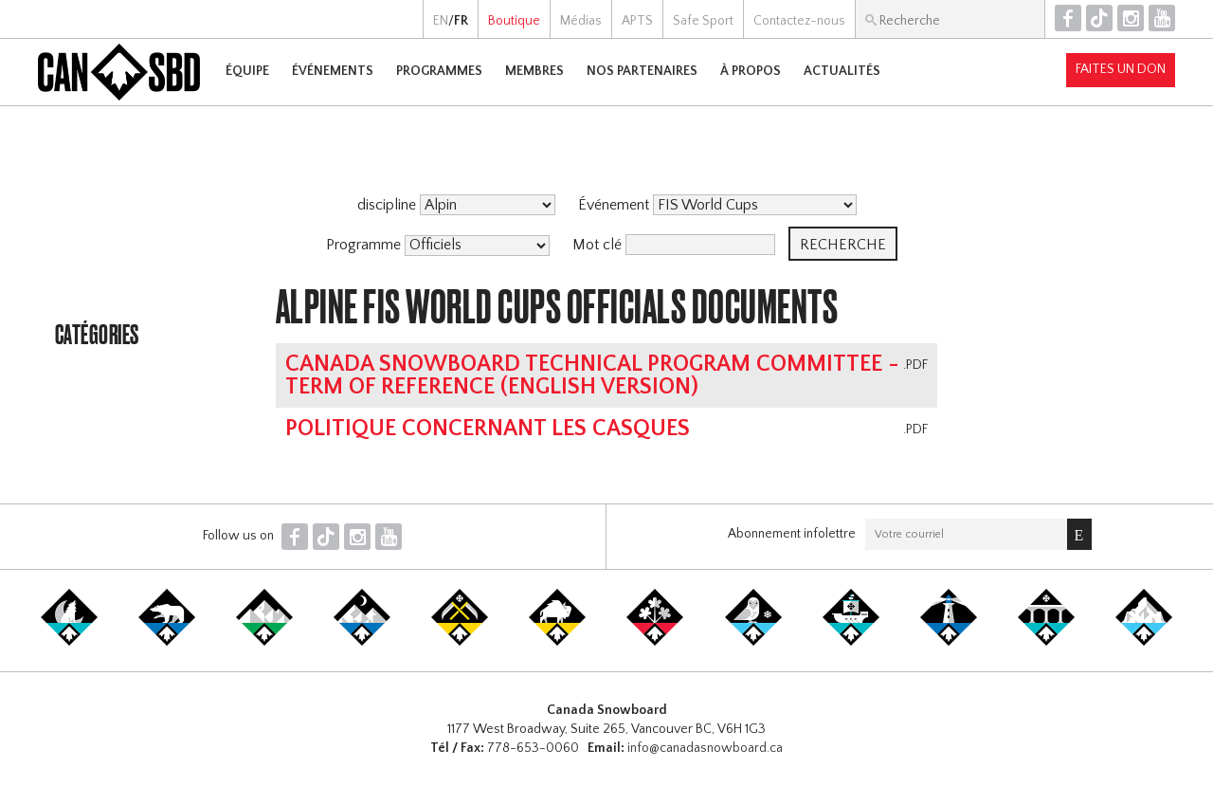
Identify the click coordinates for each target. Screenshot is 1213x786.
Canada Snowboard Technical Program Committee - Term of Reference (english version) (592, 375)
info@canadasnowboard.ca (705, 748)
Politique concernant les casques (487, 428)
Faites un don (1121, 69)
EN (440, 20)
